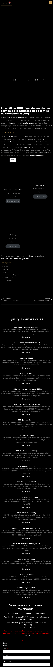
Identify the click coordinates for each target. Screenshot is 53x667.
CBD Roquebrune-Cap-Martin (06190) (26, 528)
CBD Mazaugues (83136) (26, 588)
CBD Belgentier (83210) (26, 559)
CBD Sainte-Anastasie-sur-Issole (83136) (26, 389)
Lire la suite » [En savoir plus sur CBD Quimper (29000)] (26, 430)
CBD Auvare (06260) (26, 435)
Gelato (3, 272)
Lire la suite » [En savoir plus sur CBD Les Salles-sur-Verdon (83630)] (26, 554)
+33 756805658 (26, 625)
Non (5, 646)
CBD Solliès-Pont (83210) (26, 513)
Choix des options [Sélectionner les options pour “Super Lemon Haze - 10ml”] (13, 201)
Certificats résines (7, 269)
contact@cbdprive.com (26, 627)
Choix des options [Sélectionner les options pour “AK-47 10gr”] (13, 246)
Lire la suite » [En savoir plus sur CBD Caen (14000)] (26, 368)
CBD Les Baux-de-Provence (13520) (26, 404)
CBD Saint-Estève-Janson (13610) (26, 327)
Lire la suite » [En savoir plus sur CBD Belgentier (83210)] (26, 569)
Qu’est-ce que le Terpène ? (10, 275)
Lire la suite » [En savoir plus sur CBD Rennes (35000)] (26, 383)
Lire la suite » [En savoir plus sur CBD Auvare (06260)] (26, 445)
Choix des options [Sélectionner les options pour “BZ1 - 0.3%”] (40, 196)
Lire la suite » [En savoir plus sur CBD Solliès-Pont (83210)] (26, 523)
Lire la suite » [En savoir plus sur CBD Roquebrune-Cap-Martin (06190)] (26, 538)
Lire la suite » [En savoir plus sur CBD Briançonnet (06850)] (26, 492)
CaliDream (5, 267)
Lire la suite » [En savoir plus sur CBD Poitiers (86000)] (26, 476)
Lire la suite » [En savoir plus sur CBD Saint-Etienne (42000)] (26, 461)
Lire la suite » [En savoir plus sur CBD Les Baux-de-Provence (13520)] (26, 414)
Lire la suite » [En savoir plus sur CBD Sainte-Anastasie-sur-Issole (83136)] (26, 399)
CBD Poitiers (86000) (26, 466)
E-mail (5, 655)
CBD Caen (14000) (26, 358)
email (27, 635)
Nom (5, 649)
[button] (50, 2)
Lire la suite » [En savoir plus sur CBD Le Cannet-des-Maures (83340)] (26, 352)
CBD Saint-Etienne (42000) (26, 451)
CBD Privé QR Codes (8, 277)
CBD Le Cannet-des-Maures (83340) (26, 343)
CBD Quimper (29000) (26, 420)
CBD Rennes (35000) (26, 373)
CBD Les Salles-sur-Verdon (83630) (26, 544)
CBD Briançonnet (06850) (26, 482)
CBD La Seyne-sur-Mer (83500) (26, 497)
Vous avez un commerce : (12, 641)
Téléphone (7, 661)
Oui (5, 643)
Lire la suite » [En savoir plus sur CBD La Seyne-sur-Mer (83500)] (26, 507)
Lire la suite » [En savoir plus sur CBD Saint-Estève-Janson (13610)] (26, 337)
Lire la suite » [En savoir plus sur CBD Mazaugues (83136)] (26, 598)
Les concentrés (6, 280)
